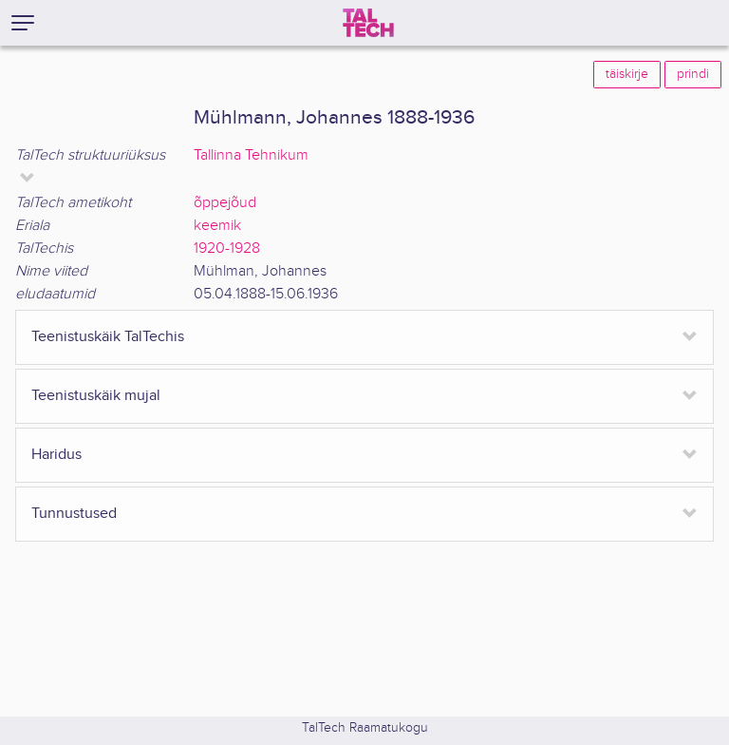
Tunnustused (74, 514)
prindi (693, 74)
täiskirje (627, 74)
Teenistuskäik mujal (95, 396)
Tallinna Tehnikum (251, 155)
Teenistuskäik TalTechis (107, 337)
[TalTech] (368, 23)
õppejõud (225, 203)
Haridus (56, 455)
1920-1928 (227, 248)
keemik (217, 226)
